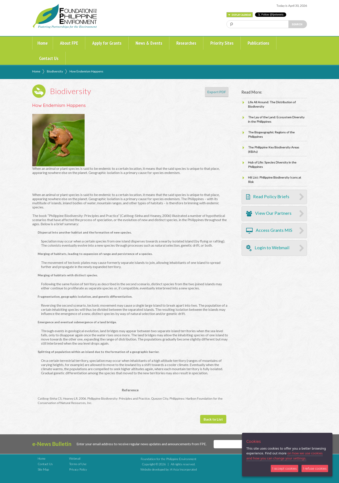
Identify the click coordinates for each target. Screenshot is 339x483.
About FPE (69, 43)
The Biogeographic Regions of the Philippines (271, 134)
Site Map (43, 469)
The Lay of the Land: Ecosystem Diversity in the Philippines (276, 119)
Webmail (74, 458)
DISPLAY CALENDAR (239, 14)
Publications (258, 43)
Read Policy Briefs (267, 197)
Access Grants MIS (269, 231)
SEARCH (297, 24)
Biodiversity (55, 71)
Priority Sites (221, 43)
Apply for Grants (106, 43)
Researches (186, 43)
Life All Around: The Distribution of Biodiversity (272, 104)
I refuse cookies (315, 468)
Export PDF (216, 92)
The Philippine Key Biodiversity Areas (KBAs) (273, 149)
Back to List (213, 419)
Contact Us (48, 58)
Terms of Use (78, 464)
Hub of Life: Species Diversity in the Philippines (272, 164)
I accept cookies (284, 468)
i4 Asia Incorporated (183, 469)
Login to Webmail (268, 248)
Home (42, 43)
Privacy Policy (78, 469)
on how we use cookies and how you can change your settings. (284, 455)
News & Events (149, 43)
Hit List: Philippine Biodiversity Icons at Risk (274, 179)
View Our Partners (268, 214)
